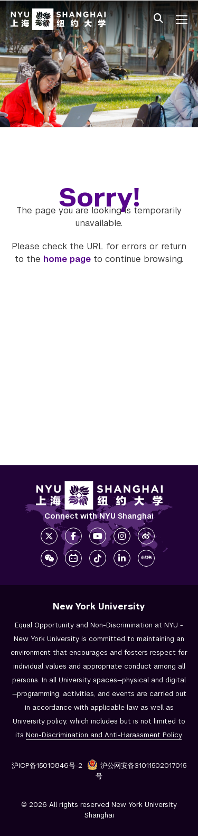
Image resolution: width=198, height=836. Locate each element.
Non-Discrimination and (104, 734)
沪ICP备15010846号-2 (47, 765)
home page (67, 259)
